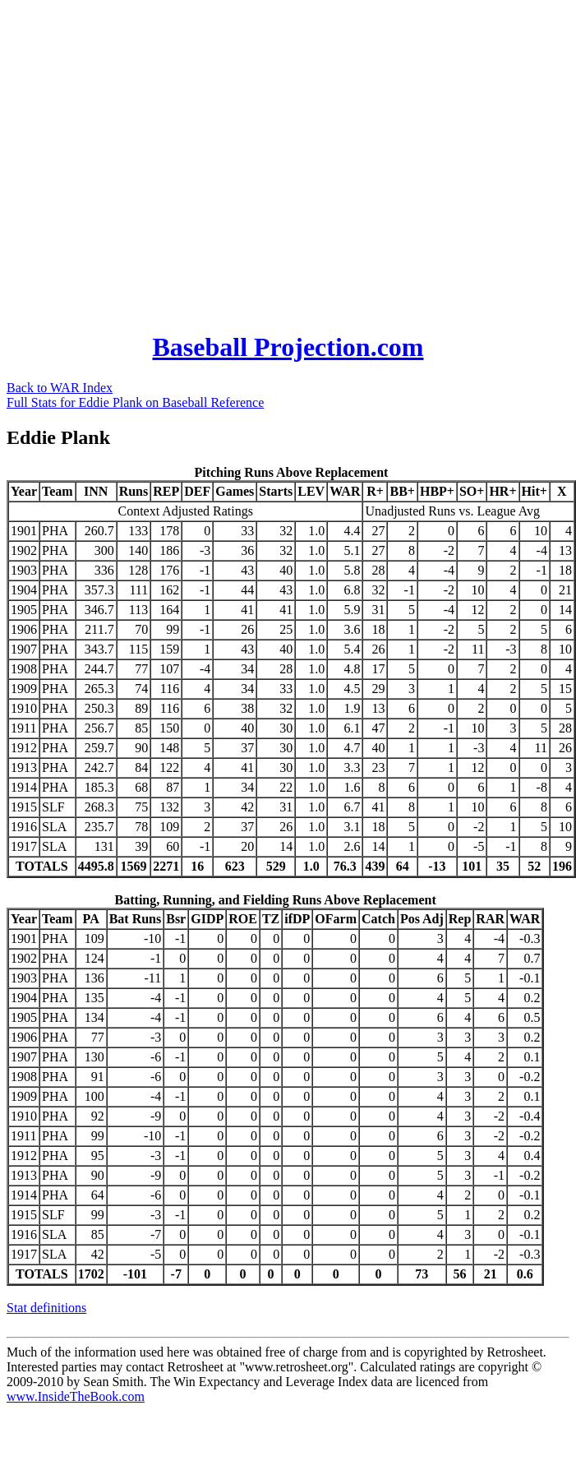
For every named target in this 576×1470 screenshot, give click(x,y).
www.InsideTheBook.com (76, 1396)
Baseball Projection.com (287, 347)
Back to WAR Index (60, 388)
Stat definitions (46, 1308)
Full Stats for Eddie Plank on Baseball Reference (135, 402)
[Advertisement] (154, 161)
